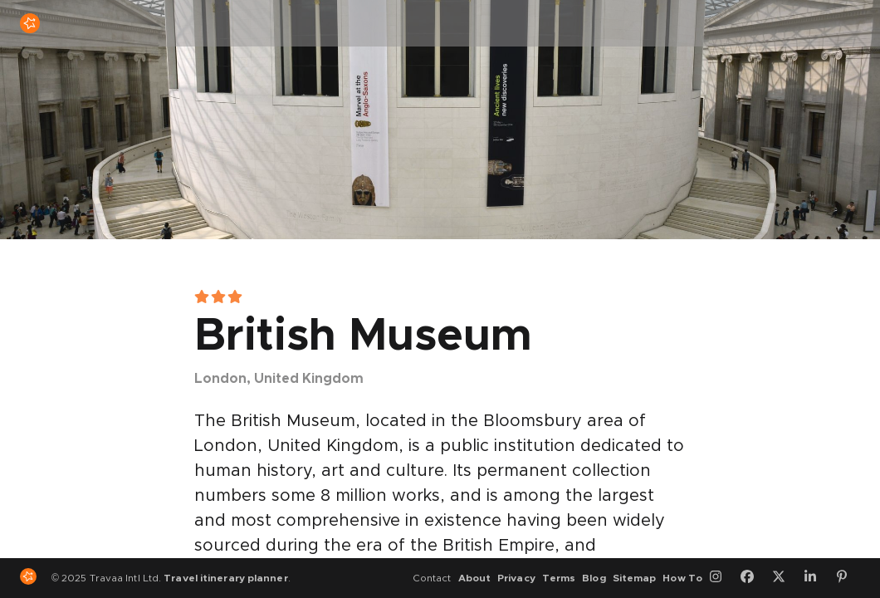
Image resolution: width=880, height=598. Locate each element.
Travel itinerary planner (225, 578)
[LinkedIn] (816, 578)
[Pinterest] (847, 578)
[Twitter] (784, 578)
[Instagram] (721, 578)
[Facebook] (753, 578)
